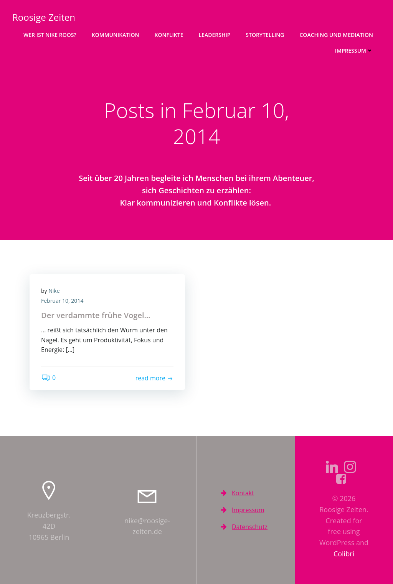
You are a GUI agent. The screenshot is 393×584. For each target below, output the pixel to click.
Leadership (215, 34)
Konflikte (169, 34)
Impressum (354, 50)
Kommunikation (115, 34)
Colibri (344, 553)
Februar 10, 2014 (62, 300)
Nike (53, 290)
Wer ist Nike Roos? (49, 34)
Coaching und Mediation (336, 34)
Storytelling (265, 34)
